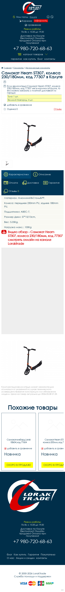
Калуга (33, 17)
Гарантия (16, 58)
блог (40, 58)
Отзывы (58, 109)
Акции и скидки (25, 557)
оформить (40, 20)
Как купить (29, 58)
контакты (49, 58)
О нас (10, 557)
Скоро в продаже (19, 464)
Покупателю (48, 554)
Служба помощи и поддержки (32, 576)
